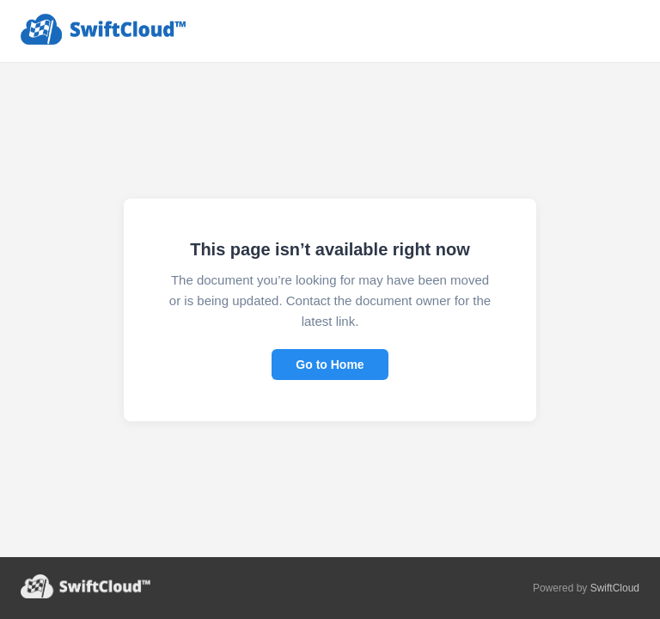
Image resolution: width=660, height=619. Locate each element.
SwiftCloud (614, 588)
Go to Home (330, 364)
